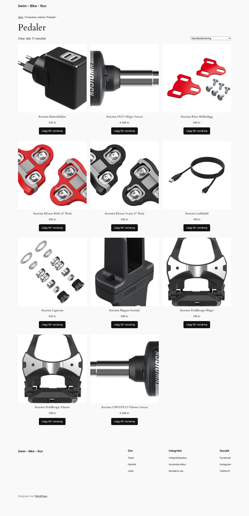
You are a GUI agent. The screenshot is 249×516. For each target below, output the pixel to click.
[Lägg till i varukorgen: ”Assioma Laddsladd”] (196, 228)
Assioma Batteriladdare (52, 117)
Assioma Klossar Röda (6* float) (52, 213)
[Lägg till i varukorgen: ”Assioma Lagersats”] (52, 324)
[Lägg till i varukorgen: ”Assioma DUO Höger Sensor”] (124, 131)
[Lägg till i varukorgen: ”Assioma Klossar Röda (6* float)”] (52, 228)
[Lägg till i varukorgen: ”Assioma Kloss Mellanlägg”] (196, 131)
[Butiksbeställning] (211, 38)
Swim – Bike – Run (32, 6)
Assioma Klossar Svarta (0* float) (124, 213)
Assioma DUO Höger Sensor (124, 117)
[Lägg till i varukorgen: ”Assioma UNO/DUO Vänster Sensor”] (124, 421)
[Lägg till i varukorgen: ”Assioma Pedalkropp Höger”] (196, 324)
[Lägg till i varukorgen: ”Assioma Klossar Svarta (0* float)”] (124, 228)
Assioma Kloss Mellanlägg (197, 117)
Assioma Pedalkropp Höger (197, 310)
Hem (20, 17)
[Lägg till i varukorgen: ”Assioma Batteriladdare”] (52, 131)
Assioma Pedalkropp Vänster (52, 407)
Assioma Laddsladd (196, 213)
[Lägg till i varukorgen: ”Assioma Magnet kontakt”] (124, 324)
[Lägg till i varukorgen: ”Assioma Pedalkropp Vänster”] (52, 421)
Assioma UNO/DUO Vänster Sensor (124, 407)
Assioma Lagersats (52, 310)
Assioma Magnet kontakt (124, 310)
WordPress (41, 496)
